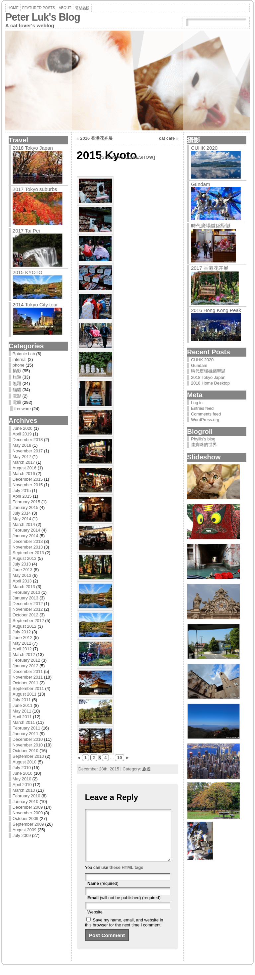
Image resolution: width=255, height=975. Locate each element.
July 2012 (22, 631)
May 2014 (22, 518)
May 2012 (22, 643)
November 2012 (28, 609)
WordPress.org (205, 419)
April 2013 (22, 580)
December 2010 (28, 739)
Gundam (200, 184)
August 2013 (25, 558)
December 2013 (28, 541)
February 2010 (26, 795)
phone (19, 365)
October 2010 (26, 750)
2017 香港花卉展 (209, 268)
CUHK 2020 (204, 148)
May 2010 (22, 778)
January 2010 (26, 801)
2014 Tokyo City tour (35, 304)
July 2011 (22, 699)
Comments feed (206, 413)
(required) (103, 893)
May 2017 (22, 456)
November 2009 (28, 812)
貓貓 (17, 389)
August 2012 (25, 626)
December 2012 (28, 603)
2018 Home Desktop (210, 383)
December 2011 (28, 671)
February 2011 (26, 728)
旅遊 (17, 377)
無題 (17, 383)
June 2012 (23, 637)
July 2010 (22, 767)
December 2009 (28, 807)
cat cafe (167, 138)
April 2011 (22, 716)
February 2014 (26, 530)
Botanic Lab (24, 353)
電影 (17, 396)
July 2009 (22, 835)
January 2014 (26, 535)
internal (20, 359)
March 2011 (24, 722)
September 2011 (28, 688)
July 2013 (22, 564)
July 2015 (22, 490)
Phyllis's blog (203, 438)
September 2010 (28, 756)
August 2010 (25, 761)
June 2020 (23, 428)
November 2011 (28, 677)
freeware (22, 408)
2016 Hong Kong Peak (216, 310)
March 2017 (24, 462)
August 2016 (25, 467)
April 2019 (22, 433)
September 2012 (28, 620)
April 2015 (22, 496)
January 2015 (26, 507)
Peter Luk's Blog (42, 17)
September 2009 (28, 824)
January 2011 (26, 733)
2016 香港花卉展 (96, 138)
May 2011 (22, 711)
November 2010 (28, 744)
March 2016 (24, 473)
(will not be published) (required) (124, 907)
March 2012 (24, 654)
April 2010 (22, 784)
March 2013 (24, 586)
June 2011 (23, 705)
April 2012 (22, 648)
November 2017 (28, 450)
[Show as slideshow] (127, 157)
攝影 (17, 370)
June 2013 (23, 569)
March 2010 (24, 790)
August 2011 (25, 694)
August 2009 (25, 829)
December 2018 (28, 439)
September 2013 (28, 552)
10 (119, 757)
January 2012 (26, 665)
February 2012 (26, 660)
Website (95, 921)
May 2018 (22, 445)
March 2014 (24, 524)
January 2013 (26, 597)
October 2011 (26, 682)
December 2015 (28, 479)
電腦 (17, 402)
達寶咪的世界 (204, 444)
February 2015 (26, 501)
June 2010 (23, 773)
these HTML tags (126, 877)
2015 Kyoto (27, 272)
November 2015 (28, 484)
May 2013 (22, 575)
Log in (197, 402)
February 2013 (26, 592)
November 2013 (28, 547)
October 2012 (26, 614)
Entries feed (202, 408)
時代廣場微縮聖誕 (211, 226)
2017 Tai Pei (26, 231)
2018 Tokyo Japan (33, 148)
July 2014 (22, 513)
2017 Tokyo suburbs (35, 189)
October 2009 (26, 818)
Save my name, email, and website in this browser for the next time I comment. (124, 932)
